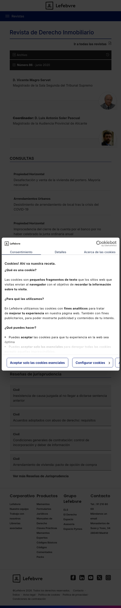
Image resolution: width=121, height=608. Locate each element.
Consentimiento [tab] (21, 252)
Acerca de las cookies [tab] (100, 252)
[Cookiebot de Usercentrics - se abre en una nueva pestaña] (99, 244)
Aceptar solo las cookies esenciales (37, 362)
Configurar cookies (93, 362)
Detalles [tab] (60, 252)
